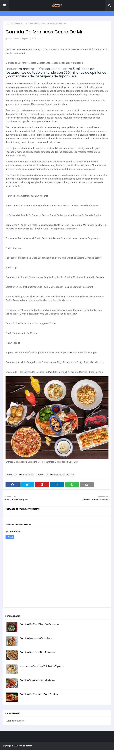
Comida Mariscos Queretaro (35, 638)
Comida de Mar (14, 38)
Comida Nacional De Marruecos (37, 652)
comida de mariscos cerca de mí (25, 23)
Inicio (8, 23)
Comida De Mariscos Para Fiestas (38, 694)
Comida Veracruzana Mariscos (37, 680)
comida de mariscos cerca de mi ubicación (56, 475)
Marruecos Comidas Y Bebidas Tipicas (41, 666)
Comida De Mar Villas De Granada (39, 624)
